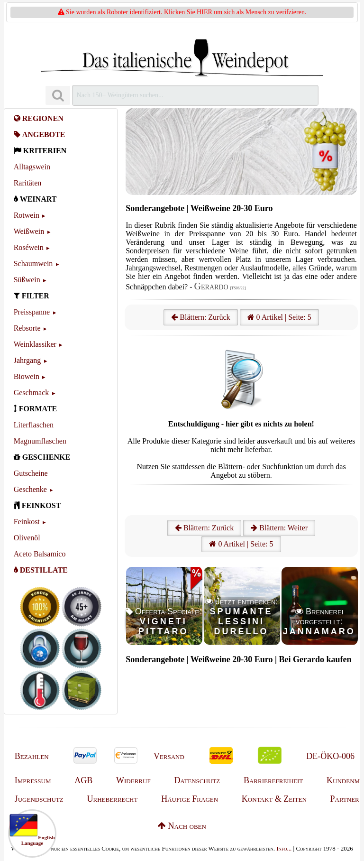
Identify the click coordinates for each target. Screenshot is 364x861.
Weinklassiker (35, 344)
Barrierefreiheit (273, 780)
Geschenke (30, 489)
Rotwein (26, 215)
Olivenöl (27, 538)
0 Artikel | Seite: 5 (279, 317)
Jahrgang (27, 360)
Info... (283, 848)
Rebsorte (27, 328)
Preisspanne (32, 312)
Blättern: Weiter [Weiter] (279, 528)
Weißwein (29, 231)
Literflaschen (34, 425)
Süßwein (27, 280)
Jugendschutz (39, 799)
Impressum (33, 780)
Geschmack (31, 393)
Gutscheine (31, 473)
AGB (83, 780)
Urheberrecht (112, 799)
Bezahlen (32, 756)
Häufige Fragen (189, 799)
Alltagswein (32, 167)
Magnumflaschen (40, 441)
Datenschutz (197, 780)
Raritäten (28, 183)
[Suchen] (58, 95)
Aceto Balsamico (40, 554)
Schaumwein (33, 263)
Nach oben (182, 826)
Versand (169, 756)
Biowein (26, 376)
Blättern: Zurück (200, 317)
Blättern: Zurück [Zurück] (204, 528)
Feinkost (27, 522)
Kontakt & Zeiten (274, 799)
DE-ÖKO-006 (330, 756)
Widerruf (133, 780)
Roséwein (29, 247)
